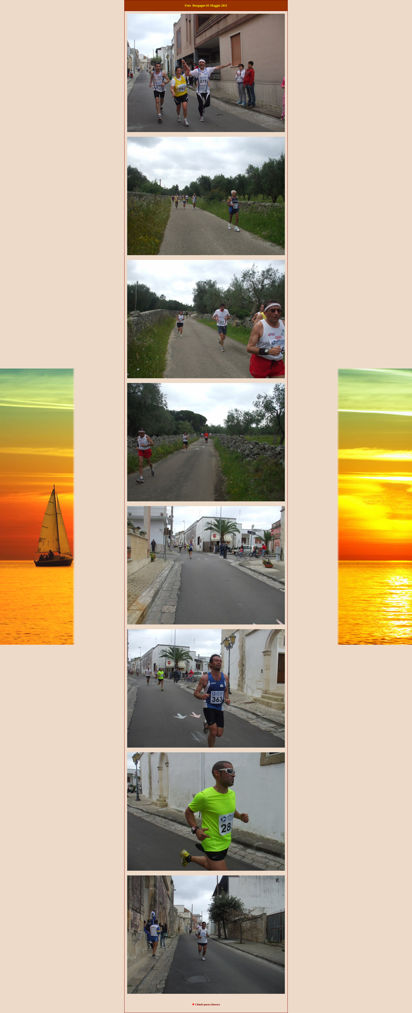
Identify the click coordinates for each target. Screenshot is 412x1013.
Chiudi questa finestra (207, 1004)
